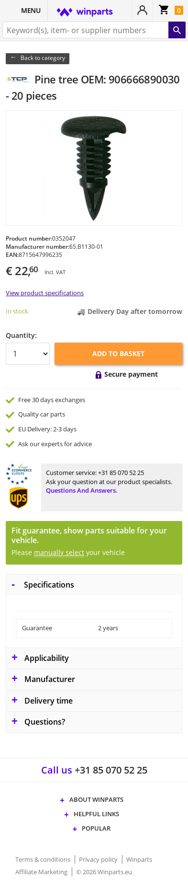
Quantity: (21, 335)
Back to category (43, 58)
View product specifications (45, 293)
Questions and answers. (82, 490)
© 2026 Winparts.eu (104, 871)
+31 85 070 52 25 (121, 472)
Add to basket (118, 353)
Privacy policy (99, 859)
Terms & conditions (43, 859)
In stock (17, 311)
